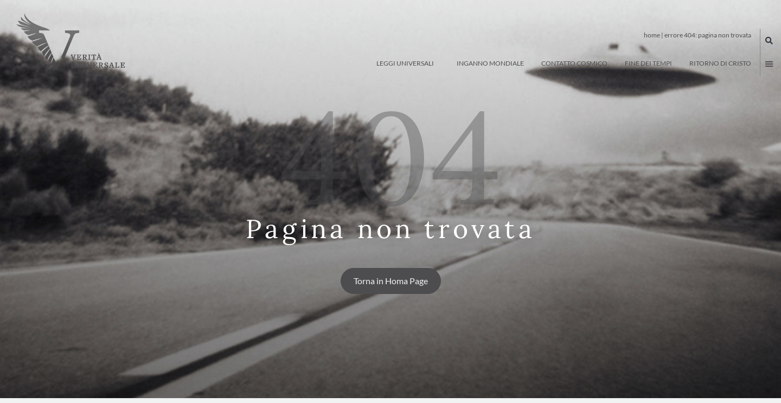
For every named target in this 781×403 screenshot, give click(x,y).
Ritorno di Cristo (720, 63)
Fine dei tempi (648, 63)
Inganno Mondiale (490, 63)
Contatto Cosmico (574, 63)
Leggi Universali (407, 63)
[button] (769, 40)
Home (652, 35)
